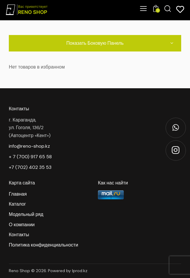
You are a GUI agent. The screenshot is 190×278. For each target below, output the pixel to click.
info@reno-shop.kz (29, 146)
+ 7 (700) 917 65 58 (30, 157)
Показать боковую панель (95, 43)
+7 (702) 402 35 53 (30, 167)
